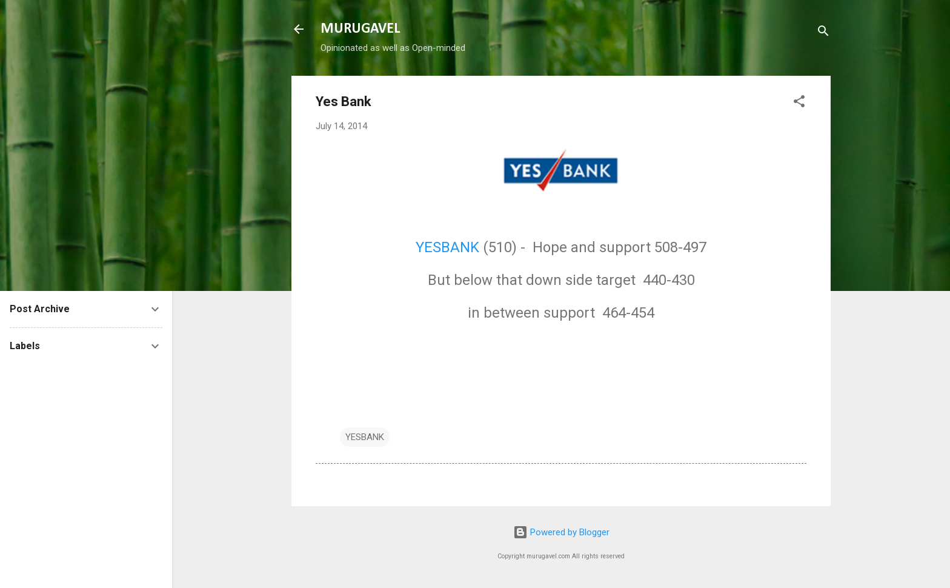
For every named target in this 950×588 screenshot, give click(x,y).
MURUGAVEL (360, 29)
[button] (799, 103)
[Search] (823, 33)
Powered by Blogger (561, 532)
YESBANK (447, 247)
